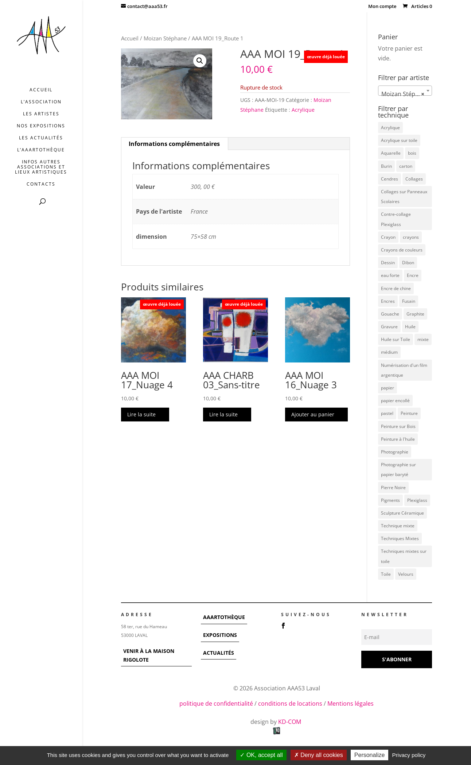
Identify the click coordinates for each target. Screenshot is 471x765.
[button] (199, 60)
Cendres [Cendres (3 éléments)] (389, 179)
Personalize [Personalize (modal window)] (369, 755)
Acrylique (303, 109)
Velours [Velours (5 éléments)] (405, 574)
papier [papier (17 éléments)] (387, 388)
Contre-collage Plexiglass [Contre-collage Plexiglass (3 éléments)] (396, 219)
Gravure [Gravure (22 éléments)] (389, 327)
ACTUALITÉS (218, 652)
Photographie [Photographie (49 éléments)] (394, 452)
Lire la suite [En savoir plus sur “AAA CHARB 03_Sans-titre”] (223, 414)
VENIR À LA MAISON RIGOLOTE (148, 655)
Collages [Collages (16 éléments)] (414, 179)
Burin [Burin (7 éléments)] (386, 166)
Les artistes (41, 114)
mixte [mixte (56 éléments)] (423, 339)
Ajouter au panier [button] (312, 414)
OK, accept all (261, 755)
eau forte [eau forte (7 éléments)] (390, 275)
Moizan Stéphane (165, 38)
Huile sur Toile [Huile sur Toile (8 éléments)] (395, 339)
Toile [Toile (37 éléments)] (386, 574)
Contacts (41, 184)
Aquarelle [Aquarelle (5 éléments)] (391, 153)
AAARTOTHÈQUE (224, 617)
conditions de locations (290, 703)
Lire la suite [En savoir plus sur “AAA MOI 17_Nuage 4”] (141, 414)
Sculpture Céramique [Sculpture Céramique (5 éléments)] (402, 513)
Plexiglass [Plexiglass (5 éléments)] (417, 500)
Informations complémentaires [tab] (174, 144)
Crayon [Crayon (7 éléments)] (388, 237)
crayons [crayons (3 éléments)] (411, 237)
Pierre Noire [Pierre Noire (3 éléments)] (393, 487)
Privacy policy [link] (409, 755)
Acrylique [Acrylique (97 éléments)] (390, 127)
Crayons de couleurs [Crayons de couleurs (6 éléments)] (402, 250)
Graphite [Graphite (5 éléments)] (415, 314)
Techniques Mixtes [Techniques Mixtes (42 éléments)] (400, 538)
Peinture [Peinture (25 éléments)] (409, 413)
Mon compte (382, 6)
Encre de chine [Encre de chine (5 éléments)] (396, 288)
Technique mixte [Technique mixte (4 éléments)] (397, 526)
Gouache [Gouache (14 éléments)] (390, 314)
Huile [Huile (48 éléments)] (410, 327)
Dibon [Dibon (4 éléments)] (408, 262)
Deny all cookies (318, 755)
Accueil (41, 90)
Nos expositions (41, 126)
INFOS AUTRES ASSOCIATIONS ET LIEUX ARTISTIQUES (41, 167)
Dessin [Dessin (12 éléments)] (388, 262)
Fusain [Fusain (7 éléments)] (408, 301)
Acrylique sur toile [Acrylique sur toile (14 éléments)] (399, 140)
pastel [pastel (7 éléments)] (387, 413)
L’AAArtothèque (41, 150)
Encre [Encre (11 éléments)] (413, 275)
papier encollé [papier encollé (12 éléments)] (395, 400)
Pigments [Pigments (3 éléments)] (390, 500)
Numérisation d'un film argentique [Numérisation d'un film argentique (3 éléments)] (404, 370)
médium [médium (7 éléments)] (389, 352)
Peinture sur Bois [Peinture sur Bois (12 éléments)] (398, 426)
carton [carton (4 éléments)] (405, 166)
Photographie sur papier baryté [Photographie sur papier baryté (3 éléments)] (398, 469)
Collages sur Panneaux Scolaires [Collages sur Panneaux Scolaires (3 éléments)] (404, 197)
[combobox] (405, 91)
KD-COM (290, 722)
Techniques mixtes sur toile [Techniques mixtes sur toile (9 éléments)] (404, 556)
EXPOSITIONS (220, 634)
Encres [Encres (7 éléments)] (388, 301)
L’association (41, 102)
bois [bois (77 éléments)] (412, 153)
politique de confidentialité (216, 703)
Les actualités (41, 138)
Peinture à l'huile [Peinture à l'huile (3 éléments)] (398, 439)
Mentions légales (350, 703)
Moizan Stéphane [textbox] (405, 94)
